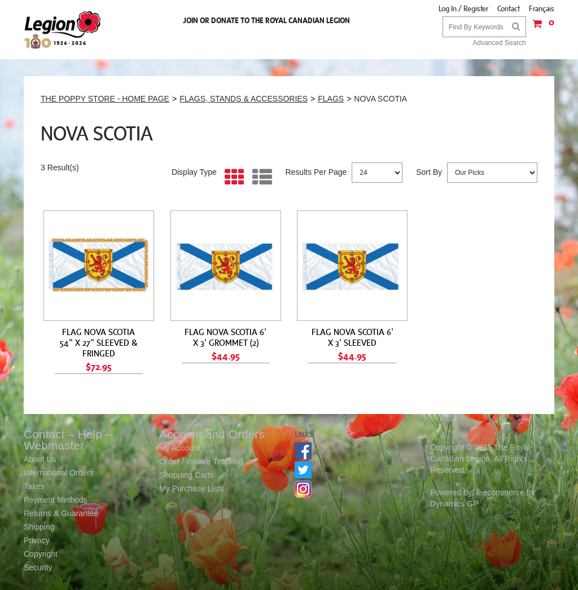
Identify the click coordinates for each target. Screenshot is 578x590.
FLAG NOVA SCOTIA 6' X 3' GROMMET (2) (225, 337)
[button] (540, 27)
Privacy (37, 540)
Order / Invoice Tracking (201, 461)
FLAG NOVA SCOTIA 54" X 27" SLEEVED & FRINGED (99, 342)
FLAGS (331, 98)
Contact (508, 8)
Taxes (34, 486)
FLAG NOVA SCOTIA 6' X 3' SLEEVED (352, 337)
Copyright (41, 553)
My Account (179, 447)
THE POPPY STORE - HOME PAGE (105, 98)
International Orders (59, 472)
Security (38, 567)
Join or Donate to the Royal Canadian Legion (266, 20)
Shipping (39, 526)
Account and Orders (212, 434)
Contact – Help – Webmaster (68, 440)
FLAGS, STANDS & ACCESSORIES (243, 98)
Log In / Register (463, 8)
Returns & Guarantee (61, 513)
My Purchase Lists (191, 488)
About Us (40, 459)
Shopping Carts (186, 474)
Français (541, 8)
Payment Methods (55, 499)
